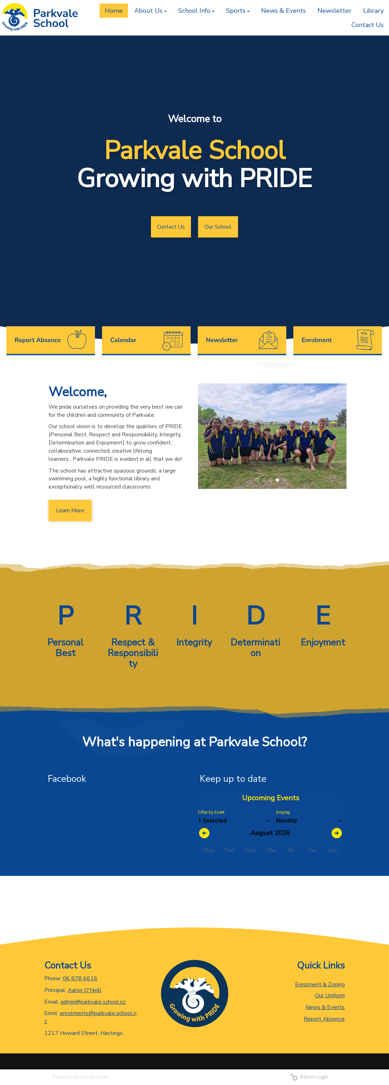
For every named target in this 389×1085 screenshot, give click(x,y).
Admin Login (309, 1077)
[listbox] (234, 821)
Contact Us (171, 227)
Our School (218, 227)
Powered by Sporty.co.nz (80, 1077)
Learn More (70, 510)
